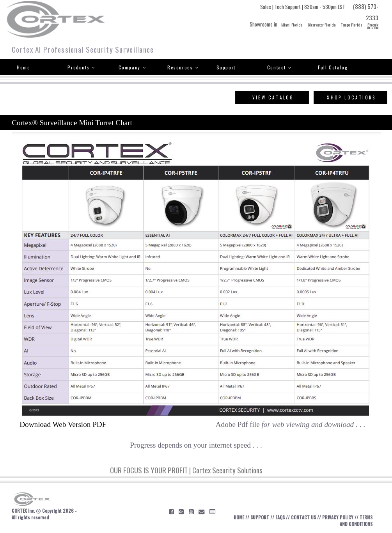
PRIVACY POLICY (337, 517)
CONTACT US (303, 517)
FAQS (280, 517)
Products (81, 67)
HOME (239, 517)
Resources (183, 67)
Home (23, 67)
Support (226, 67)
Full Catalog (333, 67)
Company (133, 67)
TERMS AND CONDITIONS (356, 520)
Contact (279, 67)
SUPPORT (259, 517)
